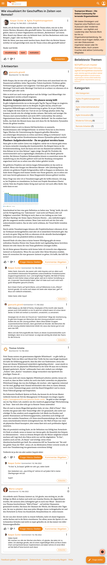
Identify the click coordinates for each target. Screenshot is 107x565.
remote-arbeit (88, 78)
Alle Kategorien (82, 93)
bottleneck (77, 81)
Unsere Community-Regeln (55, 559)
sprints (87, 73)
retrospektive (87, 70)
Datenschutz (35, 559)
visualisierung (10, 52)
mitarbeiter (98, 70)
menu (3, 3)
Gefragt (13, 23)
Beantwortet (13, 75)
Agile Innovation (83, 115)
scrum (79, 64)
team (23, 52)
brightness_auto (102, 551)
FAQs (71, 559)
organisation (79, 77)
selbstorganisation (82, 75)
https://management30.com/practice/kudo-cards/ (24, 399)
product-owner (96, 73)
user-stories (79, 73)
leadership (97, 78)
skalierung (97, 79)
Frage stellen (95, 559)
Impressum (23, 559)
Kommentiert (26, 268)
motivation (34, 52)
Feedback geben (8, 559)
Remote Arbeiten (83, 126)
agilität (78, 70)
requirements (89, 80)
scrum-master (90, 64)
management (81, 67)
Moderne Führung (84, 120)
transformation (94, 75)
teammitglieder (80, 80)
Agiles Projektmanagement (40, 20)
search (98, 3)
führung (97, 68)
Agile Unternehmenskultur (87, 107)
